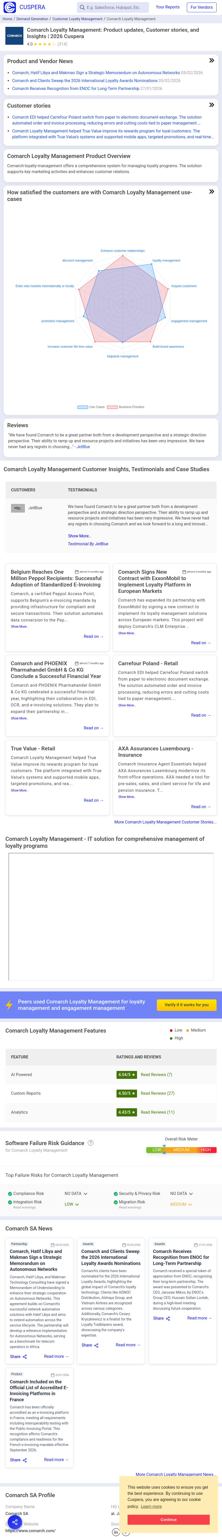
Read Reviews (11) (158, 1112)
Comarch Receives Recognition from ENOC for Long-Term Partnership (75, 88)
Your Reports (168, 7)
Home (7, 19)
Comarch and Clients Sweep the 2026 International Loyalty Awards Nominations (85, 80)
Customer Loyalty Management (77, 19)
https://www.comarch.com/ (30, 1530)
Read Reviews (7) (156, 1074)
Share (15, 1356)
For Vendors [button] (202, 7)
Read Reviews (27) (158, 1093)
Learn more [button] (151, 1506)
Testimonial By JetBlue (88, 543)
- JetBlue (82, 446)
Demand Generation (32, 19)
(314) (62, 44)
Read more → (56, 1356)
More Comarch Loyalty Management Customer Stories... (165, 822)
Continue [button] (169, 1520)
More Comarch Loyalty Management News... (176, 1474)
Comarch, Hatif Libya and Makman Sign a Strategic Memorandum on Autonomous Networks (96, 72)
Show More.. (79, 536)
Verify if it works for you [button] (187, 991)
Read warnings (24, 1207)
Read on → (94, 636)
